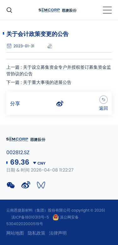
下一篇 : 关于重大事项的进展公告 (38, 82)
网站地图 (15, 233)
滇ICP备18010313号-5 (30, 217)
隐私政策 (36, 233)
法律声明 (58, 233)
